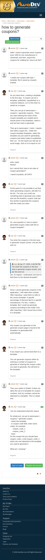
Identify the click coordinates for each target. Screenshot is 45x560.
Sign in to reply (14, 38)
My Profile (7, 503)
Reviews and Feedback (10, 544)
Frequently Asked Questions (12, 521)
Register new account (12, 42)
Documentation (7, 524)
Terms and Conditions (10, 496)
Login (4, 541)
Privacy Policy (7, 499)
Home (3, 21)
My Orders (6, 506)
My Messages (7, 514)
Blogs (4, 529)
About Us (6, 491)
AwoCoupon (21, 21)
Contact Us (6, 494)
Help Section (31, 21)
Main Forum (11, 21)
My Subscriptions (8, 511)
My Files (5, 509)
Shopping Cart (7, 536)
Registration (6, 539)
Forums (5, 526)
